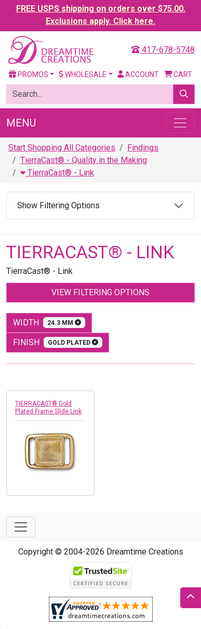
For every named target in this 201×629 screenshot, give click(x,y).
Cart (178, 74)
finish (57, 342)
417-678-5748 (163, 50)
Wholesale (82, 74)
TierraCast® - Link (57, 173)
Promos (28, 74)
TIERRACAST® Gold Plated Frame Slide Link (48, 407)
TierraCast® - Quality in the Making (83, 160)
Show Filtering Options (58, 205)
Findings (142, 148)
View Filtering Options (100, 292)
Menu (21, 123)
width (49, 322)
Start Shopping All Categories (61, 148)
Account (138, 74)
